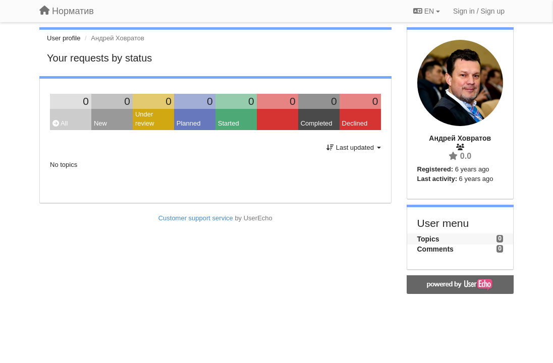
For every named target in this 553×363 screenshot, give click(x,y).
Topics (428, 239)
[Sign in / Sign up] (479, 11)
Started (228, 123)
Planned (189, 123)
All (60, 123)
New (100, 123)
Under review (144, 119)
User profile (63, 38)
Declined (355, 123)
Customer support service (195, 218)
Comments (435, 249)
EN (426, 11)
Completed (317, 123)
